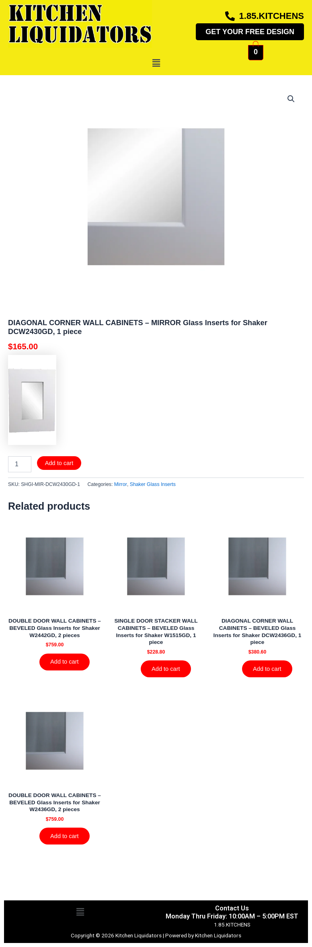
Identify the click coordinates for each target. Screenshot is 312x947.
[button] (156, 63)
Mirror (120, 484)
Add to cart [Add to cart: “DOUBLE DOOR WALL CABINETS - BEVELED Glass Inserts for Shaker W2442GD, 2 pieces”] (65, 662)
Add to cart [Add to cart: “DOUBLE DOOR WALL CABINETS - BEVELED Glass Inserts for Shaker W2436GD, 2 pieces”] (65, 836)
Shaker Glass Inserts (153, 484)
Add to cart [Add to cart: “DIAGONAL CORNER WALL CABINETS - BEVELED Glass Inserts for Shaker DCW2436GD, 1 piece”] (267, 669)
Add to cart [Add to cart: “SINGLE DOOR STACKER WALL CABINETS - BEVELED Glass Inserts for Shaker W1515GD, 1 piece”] (166, 669)
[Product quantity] (19, 464)
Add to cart (59, 463)
